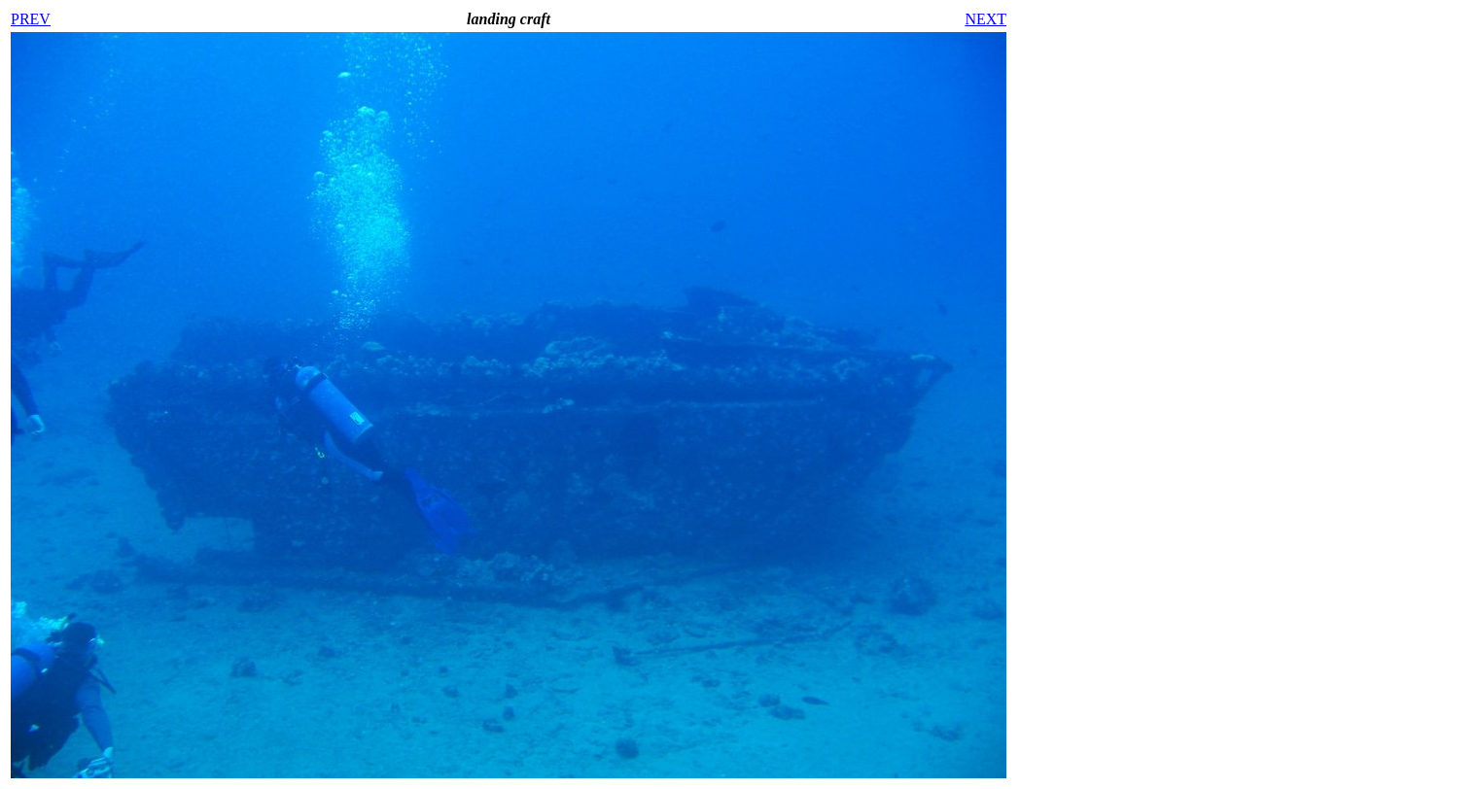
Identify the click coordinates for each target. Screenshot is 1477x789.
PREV (31, 19)
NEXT (985, 19)
